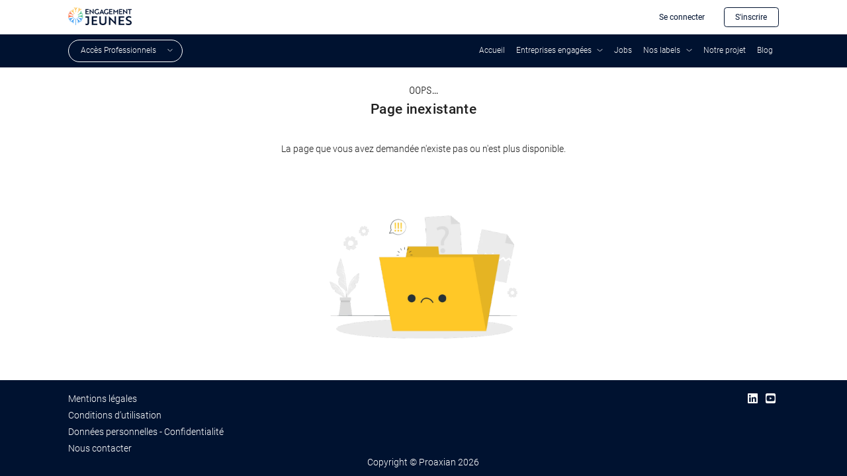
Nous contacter (100, 448)
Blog (765, 50)
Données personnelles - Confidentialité (146, 431)
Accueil (492, 50)
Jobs (623, 50)
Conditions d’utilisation (114, 415)
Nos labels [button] (661, 50)
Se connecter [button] (682, 17)
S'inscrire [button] (751, 17)
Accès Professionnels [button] (118, 50)
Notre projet (724, 50)
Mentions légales (102, 398)
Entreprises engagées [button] (554, 50)
